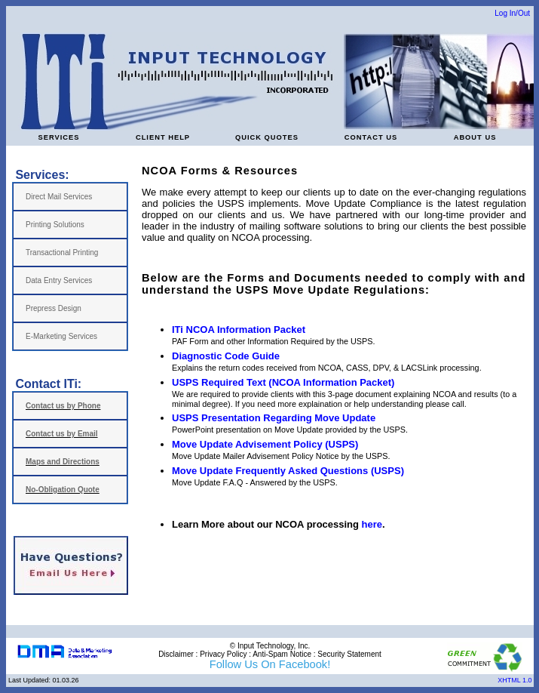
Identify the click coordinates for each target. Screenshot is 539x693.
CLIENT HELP (163, 137)
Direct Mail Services (59, 196)
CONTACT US (371, 137)
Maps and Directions (63, 461)
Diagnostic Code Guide (226, 356)
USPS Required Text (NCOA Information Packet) (283, 382)
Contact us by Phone (63, 406)
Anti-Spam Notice (282, 654)
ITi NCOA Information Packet (238, 329)
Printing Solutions (55, 224)
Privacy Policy (223, 654)
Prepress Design (53, 308)
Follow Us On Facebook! (270, 664)
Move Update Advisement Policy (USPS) (265, 444)
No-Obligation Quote (63, 489)
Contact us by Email (62, 434)
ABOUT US (475, 137)
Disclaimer (176, 654)
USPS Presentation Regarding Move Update (273, 418)
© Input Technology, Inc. (270, 646)
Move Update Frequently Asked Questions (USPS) (288, 470)
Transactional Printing (62, 252)
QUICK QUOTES (267, 137)
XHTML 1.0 (516, 680)
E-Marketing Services (61, 336)
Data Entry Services (59, 280)
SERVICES (58, 137)
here (372, 524)
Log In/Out (512, 13)
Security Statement (349, 654)
